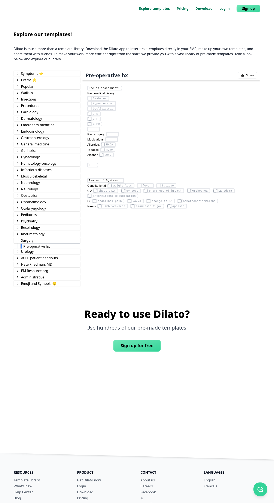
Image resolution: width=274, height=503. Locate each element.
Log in (224, 8)
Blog (17, 498)
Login (81, 486)
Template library (27, 480)
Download (204, 8)
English (209, 480)
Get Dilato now (89, 480)
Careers (146, 486)
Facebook (148, 492)
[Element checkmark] (89, 98)
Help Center (23, 492)
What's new (23, 486)
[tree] (47, 178)
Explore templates (154, 8)
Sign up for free (137, 345)
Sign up (248, 8)
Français (210, 486)
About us (147, 480)
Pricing (182, 8)
